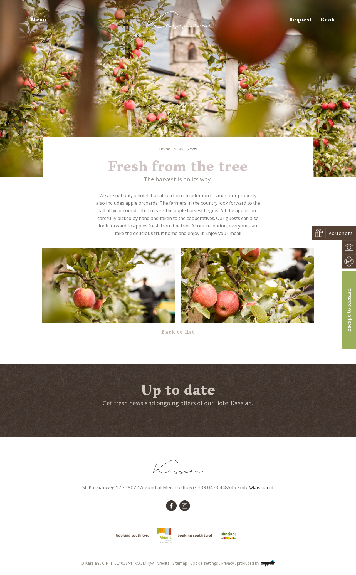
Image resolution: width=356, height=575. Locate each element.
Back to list (178, 332)
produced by (256, 563)
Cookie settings (205, 563)
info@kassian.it (257, 487)
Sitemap (181, 563)
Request (300, 20)
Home (164, 149)
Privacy (229, 563)
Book (328, 20)
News (178, 149)
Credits (164, 563)
